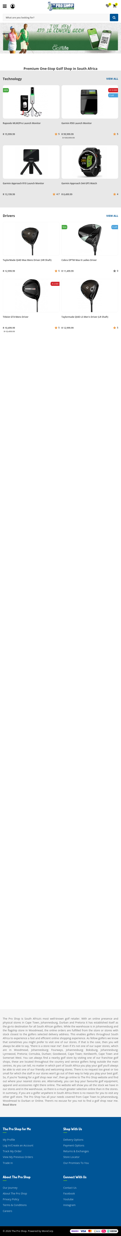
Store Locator (71, 1157)
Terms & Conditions (15, 1205)
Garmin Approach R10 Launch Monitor (23, 183)
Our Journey (10, 1187)
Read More (9, 1104)
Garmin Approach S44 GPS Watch (79, 183)
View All (112, 78)
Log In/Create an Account (18, 1145)
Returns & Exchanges (76, 1151)
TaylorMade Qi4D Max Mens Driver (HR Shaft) (27, 260)
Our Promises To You (76, 1163)
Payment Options (73, 1145)
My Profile (9, 1139)
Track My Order (12, 1151)
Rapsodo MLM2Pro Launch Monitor (22, 123)
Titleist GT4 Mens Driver (15, 316)
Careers (7, 1211)
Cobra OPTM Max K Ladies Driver (79, 260)
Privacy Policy (11, 1199)
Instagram (69, 1205)
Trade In (8, 1163)
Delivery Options (73, 1139)
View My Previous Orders (18, 1157)
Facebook (69, 1193)
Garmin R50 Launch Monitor (77, 123)
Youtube (68, 1199)
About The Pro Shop (15, 1193)
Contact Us (70, 1187)
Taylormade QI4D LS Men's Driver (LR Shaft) (85, 316)
